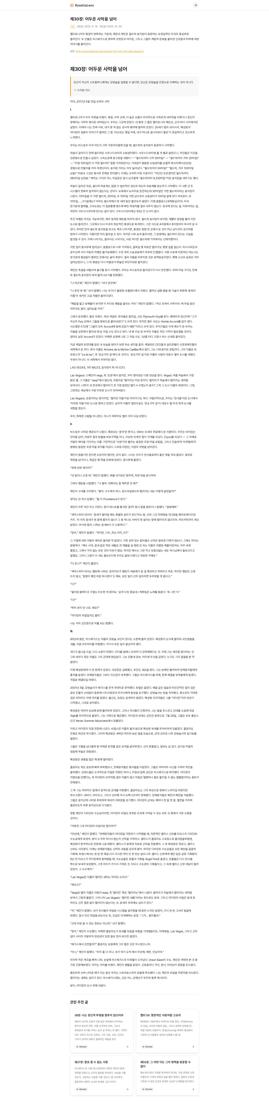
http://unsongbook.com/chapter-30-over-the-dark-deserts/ (110, 51)
